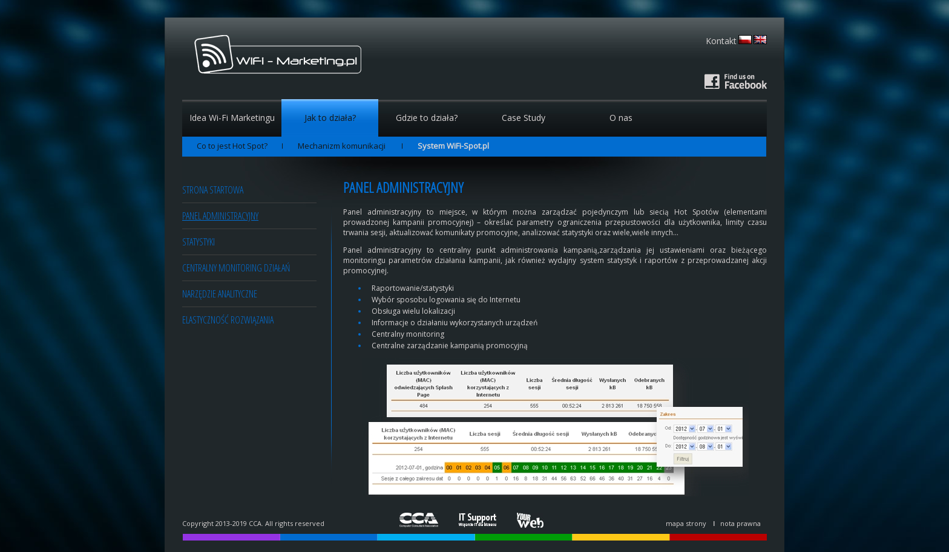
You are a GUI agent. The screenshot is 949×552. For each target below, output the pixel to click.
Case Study (523, 117)
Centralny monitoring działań (236, 267)
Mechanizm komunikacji (342, 145)
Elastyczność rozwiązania (228, 319)
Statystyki (198, 241)
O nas (620, 117)
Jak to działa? (330, 117)
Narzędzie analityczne (219, 293)
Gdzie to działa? (427, 117)
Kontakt (721, 41)
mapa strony (686, 523)
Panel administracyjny (220, 215)
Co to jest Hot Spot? (232, 145)
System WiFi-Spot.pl (453, 145)
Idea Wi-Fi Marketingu (232, 117)
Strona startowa (212, 189)
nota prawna (740, 523)
